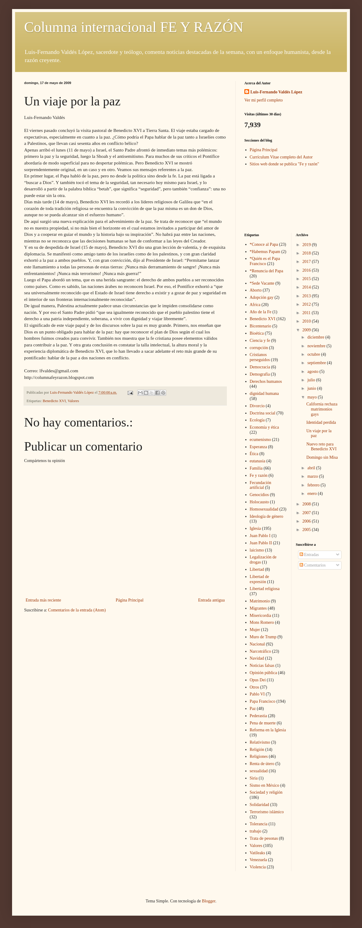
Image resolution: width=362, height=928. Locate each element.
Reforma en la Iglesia (268, 730)
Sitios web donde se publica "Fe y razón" (284, 164)
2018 (307, 253)
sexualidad (259, 771)
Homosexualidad (264, 509)
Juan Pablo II (261, 543)
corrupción (259, 347)
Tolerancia (259, 824)
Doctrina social (262, 413)
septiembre (317, 363)
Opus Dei (258, 680)
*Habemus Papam (265, 251)
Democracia (260, 367)
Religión (257, 749)
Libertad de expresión (259, 579)
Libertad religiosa (265, 588)
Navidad (257, 658)
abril (311, 468)
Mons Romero (262, 622)
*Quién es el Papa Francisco (265, 261)
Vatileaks (257, 853)
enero (312, 493)
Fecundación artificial (261, 485)
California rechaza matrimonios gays (321, 409)
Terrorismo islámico (267, 812)
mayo (312, 397)
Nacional (257, 644)
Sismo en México (264, 785)
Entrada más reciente (43, 600)
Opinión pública (263, 672)
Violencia (258, 867)
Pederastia (258, 716)
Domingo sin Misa (322, 457)
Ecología (257, 420)
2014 (307, 287)
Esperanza (258, 447)
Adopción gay (262, 297)
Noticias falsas (262, 665)
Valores (73, 401)
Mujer (255, 629)
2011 (307, 313)
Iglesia (255, 528)
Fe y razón (259, 475)
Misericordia (261, 615)
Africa (255, 304)
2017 (307, 261)
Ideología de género (266, 516)
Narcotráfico (260, 651)
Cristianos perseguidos (260, 357)
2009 (307, 330)
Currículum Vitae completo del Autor (281, 157)
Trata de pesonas (264, 838)
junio (312, 388)
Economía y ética (264, 427)
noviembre (316, 346)
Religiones (259, 756)
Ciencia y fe (260, 340)
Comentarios (313, 565)
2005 (307, 529)
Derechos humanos (266, 381)
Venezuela (258, 860)
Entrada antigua (211, 600)
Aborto (256, 290)
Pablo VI (257, 694)
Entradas (309, 554)
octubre (314, 354)
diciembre (316, 337)
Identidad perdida (321, 422)
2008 (307, 504)
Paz (253, 708)
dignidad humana (264, 393)
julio (311, 380)
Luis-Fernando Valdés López (276, 92)
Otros (254, 687)
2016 (307, 270)
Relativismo (260, 742)
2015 (307, 279)
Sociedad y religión (266, 792)
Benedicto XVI (54, 401)
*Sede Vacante (262, 283)
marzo (313, 476)
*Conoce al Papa (264, 244)
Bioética (257, 333)
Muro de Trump (263, 637)
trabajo (256, 831)
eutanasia (257, 461)
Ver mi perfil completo (263, 100)
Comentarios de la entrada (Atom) (77, 610)
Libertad (257, 569)
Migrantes (258, 608)
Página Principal (129, 600)
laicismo (257, 550)
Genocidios (259, 494)
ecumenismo (260, 439)
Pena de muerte (263, 723)
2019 (307, 244)
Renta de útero (262, 763)
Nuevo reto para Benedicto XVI (321, 447)
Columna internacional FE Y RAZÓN (133, 27)
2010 (307, 321)
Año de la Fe (261, 312)
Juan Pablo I (260, 535)
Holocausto (259, 502)
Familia (256, 468)
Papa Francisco (262, 701)
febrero (314, 485)
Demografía (260, 374)
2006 (307, 521)
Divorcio (257, 406)
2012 (307, 304)
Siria (254, 778)
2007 (307, 513)
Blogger (208, 901)
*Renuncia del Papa (266, 271)
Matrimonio (260, 601)
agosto (313, 371)
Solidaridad (259, 804)
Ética (254, 454)
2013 (307, 296)
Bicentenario (261, 326)
